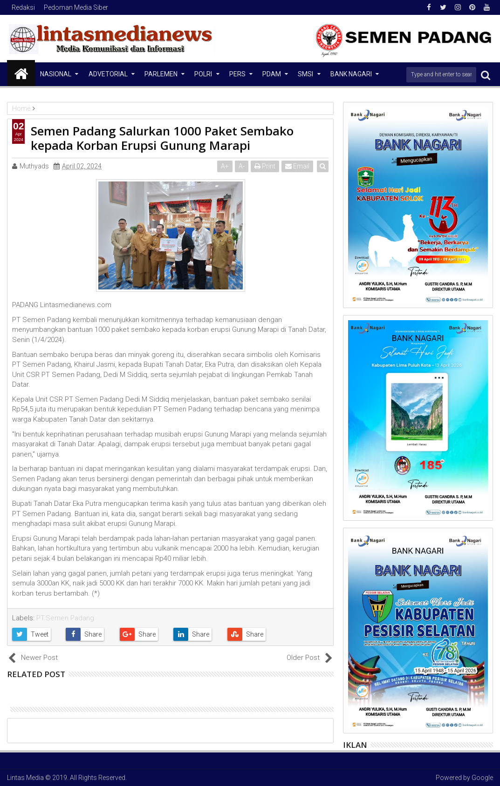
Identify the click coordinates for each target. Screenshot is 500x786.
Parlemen (161, 74)
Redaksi (23, 7)
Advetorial (108, 74)
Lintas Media (25, 777)
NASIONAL (55, 74)
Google (482, 777)
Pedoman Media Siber (76, 7)
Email (298, 166)
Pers (237, 74)
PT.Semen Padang (65, 618)
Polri (203, 74)
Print (265, 166)
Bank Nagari (351, 74)
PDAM (271, 74)
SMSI (305, 74)
